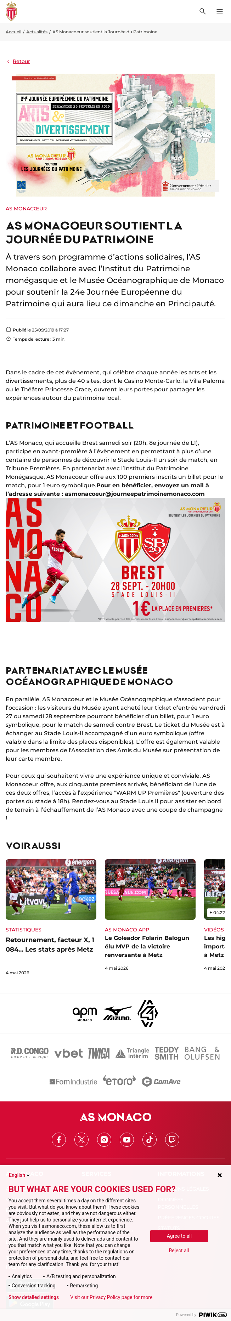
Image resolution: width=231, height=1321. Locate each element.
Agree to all (179, 1236)
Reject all (179, 1250)
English (20, 1175)
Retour (18, 61)
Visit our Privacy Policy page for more (111, 1297)
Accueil (13, 31)
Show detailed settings (34, 1297)
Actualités (36, 31)
